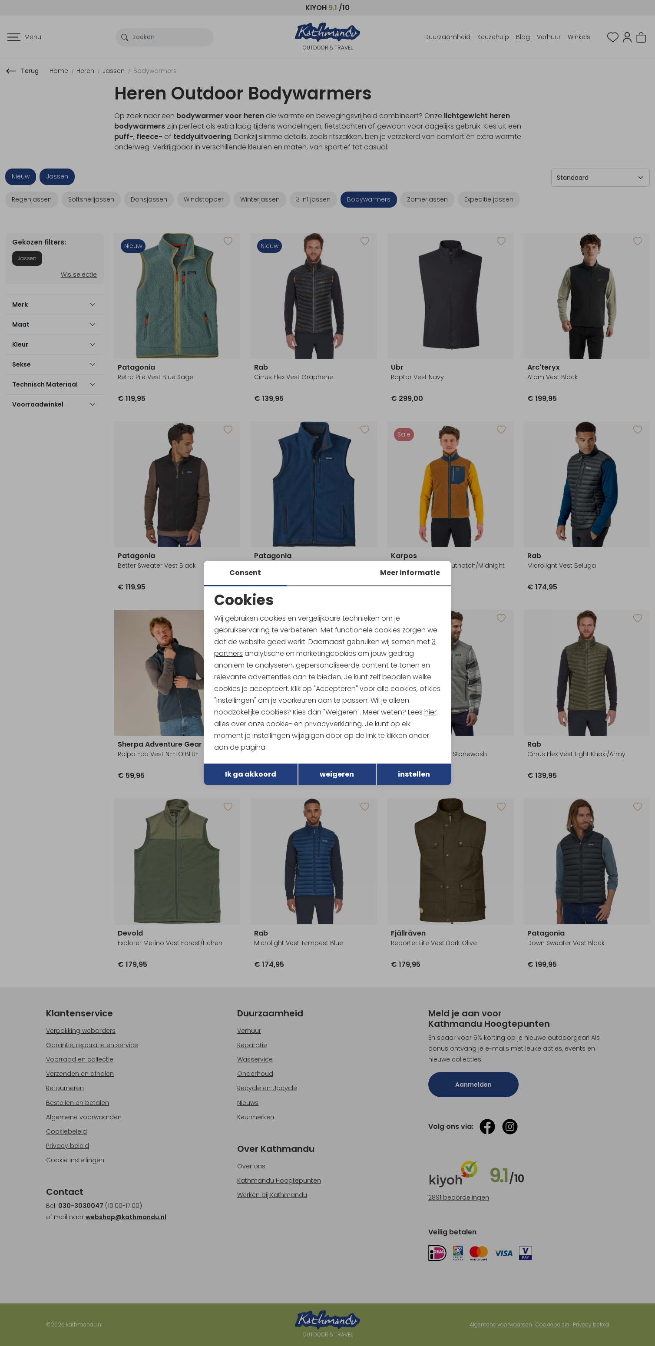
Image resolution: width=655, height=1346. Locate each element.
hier (431, 712)
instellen (414, 775)
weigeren (337, 775)
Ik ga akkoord (250, 775)
